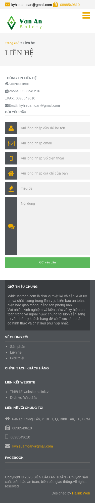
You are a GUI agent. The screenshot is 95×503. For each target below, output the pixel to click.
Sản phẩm (18, 347)
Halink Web (81, 493)
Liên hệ (16, 352)
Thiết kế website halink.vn (30, 392)
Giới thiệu (17, 358)
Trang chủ (12, 43)
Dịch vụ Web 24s (23, 398)
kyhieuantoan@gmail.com (32, 446)
